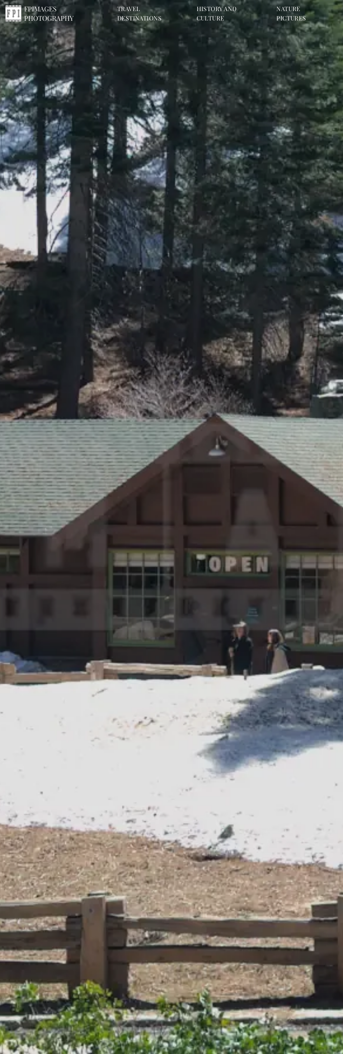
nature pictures (291, 13)
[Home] (54, 13)
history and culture (217, 13)
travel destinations (139, 13)
